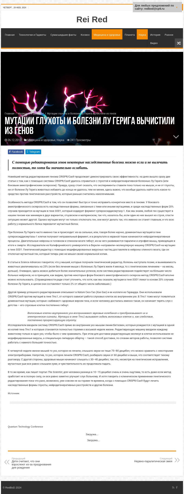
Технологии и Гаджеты (32, 34)
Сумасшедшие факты (63, 34)
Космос (85, 34)
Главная (10, 34)
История (155, 34)
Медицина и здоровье (107, 34)
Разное (169, 34)
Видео (154, 43)
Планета (130, 34)
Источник (13, 393)
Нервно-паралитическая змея (152, 460)
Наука (142, 34)
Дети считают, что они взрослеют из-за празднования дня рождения (32, 463)
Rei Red (92, 19)
